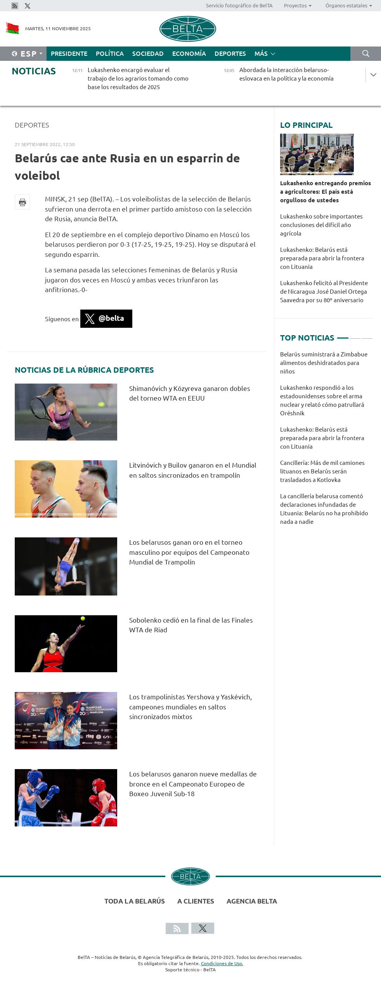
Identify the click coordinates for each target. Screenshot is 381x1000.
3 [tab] (367, 335)
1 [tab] (342, 335)
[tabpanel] (326, 442)
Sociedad (148, 53)
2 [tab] (355, 335)
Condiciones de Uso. (222, 963)
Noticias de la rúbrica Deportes (84, 370)
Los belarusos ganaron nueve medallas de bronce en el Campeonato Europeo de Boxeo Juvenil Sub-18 (193, 783)
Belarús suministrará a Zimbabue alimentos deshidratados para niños (323, 363)
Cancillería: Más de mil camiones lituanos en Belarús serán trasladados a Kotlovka (322, 471)
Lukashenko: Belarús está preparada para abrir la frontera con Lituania (322, 258)
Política (110, 53)
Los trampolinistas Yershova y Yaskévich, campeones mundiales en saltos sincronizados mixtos (190, 706)
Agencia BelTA (252, 901)
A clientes (195, 901)
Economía (189, 53)
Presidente (69, 53)
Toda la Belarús (134, 901)
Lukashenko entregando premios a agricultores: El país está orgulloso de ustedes (325, 191)
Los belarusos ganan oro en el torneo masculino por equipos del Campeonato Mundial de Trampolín (189, 552)
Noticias (34, 71)
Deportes (230, 53)
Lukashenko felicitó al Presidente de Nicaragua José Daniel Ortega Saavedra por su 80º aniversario (324, 291)
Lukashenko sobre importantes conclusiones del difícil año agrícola (321, 225)
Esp (29, 53)
